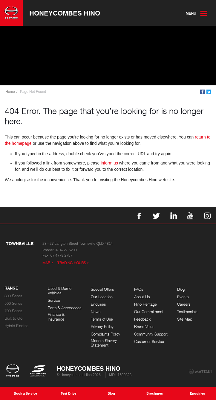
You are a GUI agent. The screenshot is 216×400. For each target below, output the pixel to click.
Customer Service (149, 341)
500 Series (13, 303)
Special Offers (102, 289)
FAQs (138, 289)
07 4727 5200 (65, 250)
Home (10, 92)
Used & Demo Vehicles (59, 291)
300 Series (13, 296)
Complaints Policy (105, 334)
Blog (181, 289)
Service (54, 300)
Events (183, 297)
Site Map (184, 319)
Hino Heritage (145, 304)
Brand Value (144, 326)
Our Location (102, 297)
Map (46, 263)
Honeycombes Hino (64, 13)
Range (11, 288)
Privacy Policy (102, 326)
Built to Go (13, 318)
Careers (183, 304)
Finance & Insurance (56, 316)
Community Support (151, 334)
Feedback (142, 319)
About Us (142, 297)
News (95, 312)
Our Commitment (148, 312)
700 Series (13, 311)
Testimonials (187, 312)
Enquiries (98, 304)
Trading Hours (71, 263)
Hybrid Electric (16, 326)
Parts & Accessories (64, 308)
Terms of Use (102, 319)
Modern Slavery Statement (104, 343)
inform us (109, 163)
